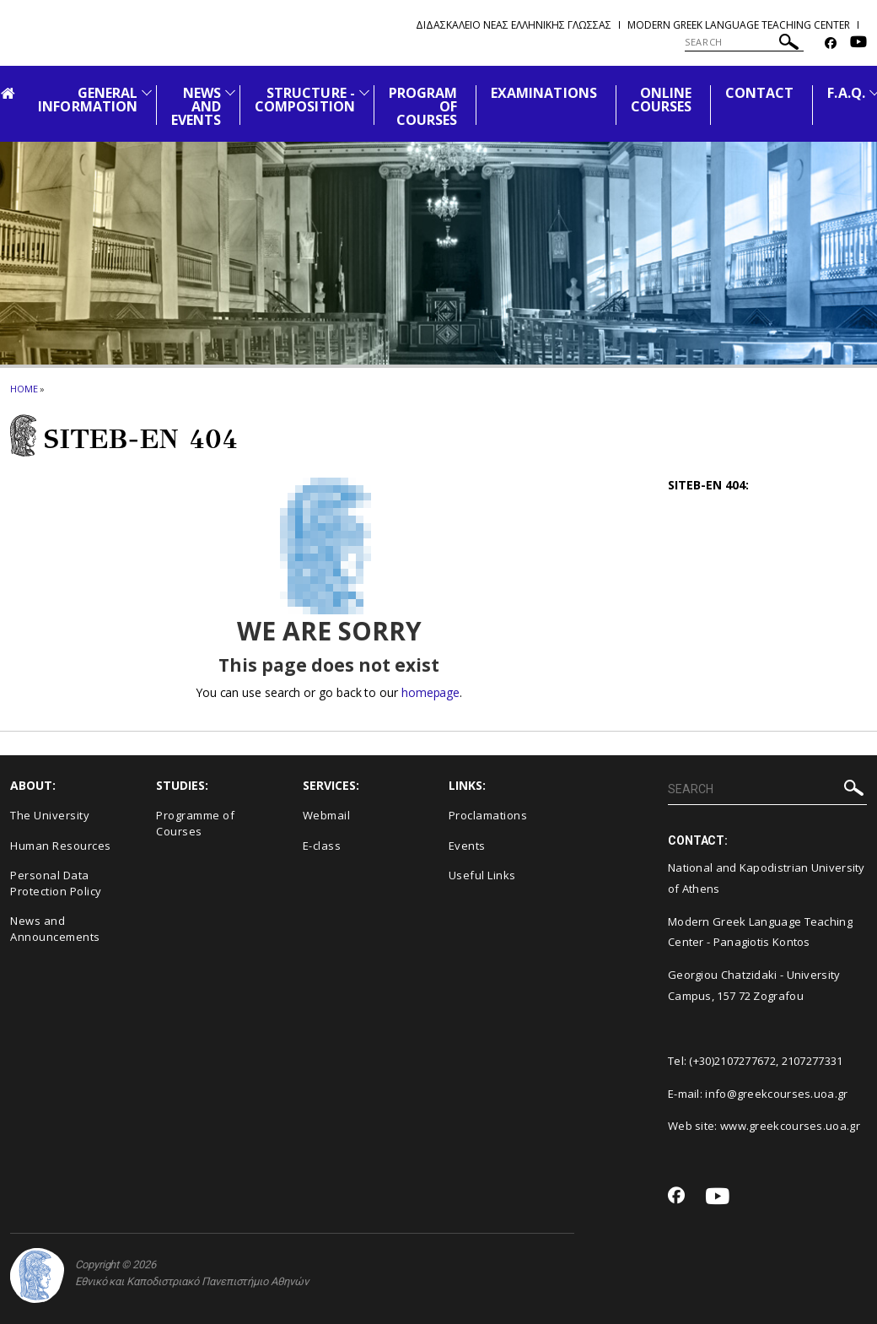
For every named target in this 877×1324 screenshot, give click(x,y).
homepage (430, 692)
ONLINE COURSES (661, 100)
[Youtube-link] (858, 43)
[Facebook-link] (831, 43)
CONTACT (759, 93)
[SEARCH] (744, 42)
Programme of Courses (195, 823)
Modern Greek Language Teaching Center (738, 25)
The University (49, 815)
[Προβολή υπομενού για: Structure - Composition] (364, 92)
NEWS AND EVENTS (196, 106)
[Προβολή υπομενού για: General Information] (146, 92)
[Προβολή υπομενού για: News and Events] (230, 92)
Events (467, 845)
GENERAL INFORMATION (87, 100)
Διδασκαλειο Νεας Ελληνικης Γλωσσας (513, 25)
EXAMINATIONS (544, 93)
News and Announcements (55, 928)
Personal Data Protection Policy (56, 883)
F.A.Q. (845, 93)
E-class (322, 845)
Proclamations (488, 815)
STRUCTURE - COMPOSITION (305, 100)
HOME (24, 388)
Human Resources (60, 845)
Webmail (327, 815)
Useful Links (482, 875)
